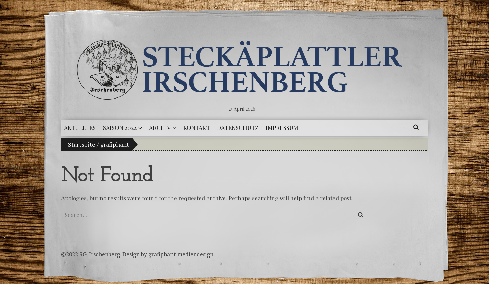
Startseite (81, 144)
